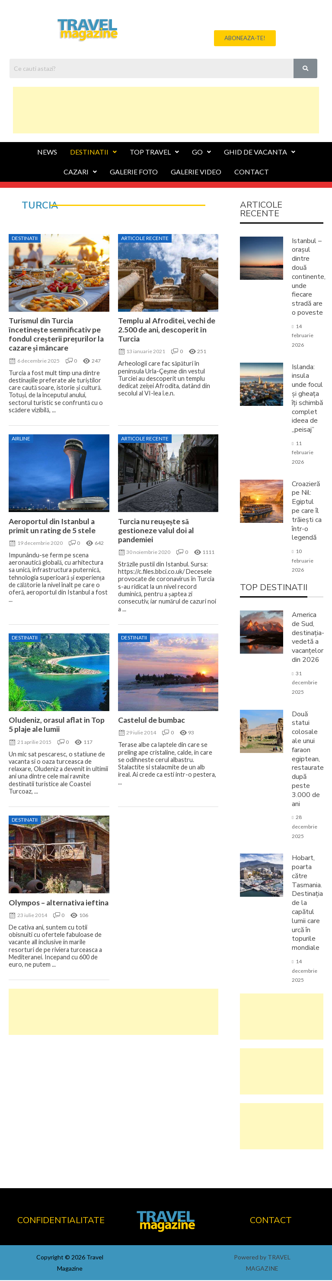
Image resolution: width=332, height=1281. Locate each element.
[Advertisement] (166, 109)
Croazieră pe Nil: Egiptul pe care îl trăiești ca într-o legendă (307, 512)
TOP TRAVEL (154, 153)
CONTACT (251, 172)
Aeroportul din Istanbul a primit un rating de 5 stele (52, 527)
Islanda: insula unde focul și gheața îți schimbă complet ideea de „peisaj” (307, 399)
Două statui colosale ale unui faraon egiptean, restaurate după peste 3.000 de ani (308, 760)
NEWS (47, 153)
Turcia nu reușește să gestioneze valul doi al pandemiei (156, 531)
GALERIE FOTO (134, 172)
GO (201, 153)
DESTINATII (93, 153)
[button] (245, 38)
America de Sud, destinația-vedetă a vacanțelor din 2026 (308, 638)
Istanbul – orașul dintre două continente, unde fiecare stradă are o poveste (309, 277)
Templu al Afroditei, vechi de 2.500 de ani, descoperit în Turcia (166, 330)
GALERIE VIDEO (196, 172)
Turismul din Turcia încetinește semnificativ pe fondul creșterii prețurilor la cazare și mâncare (56, 335)
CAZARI (80, 172)
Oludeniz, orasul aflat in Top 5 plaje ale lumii (57, 725)
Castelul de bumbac (151, 720)
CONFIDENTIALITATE (61, 1221)
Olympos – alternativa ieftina (59, 903)
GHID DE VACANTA (259, 153)
